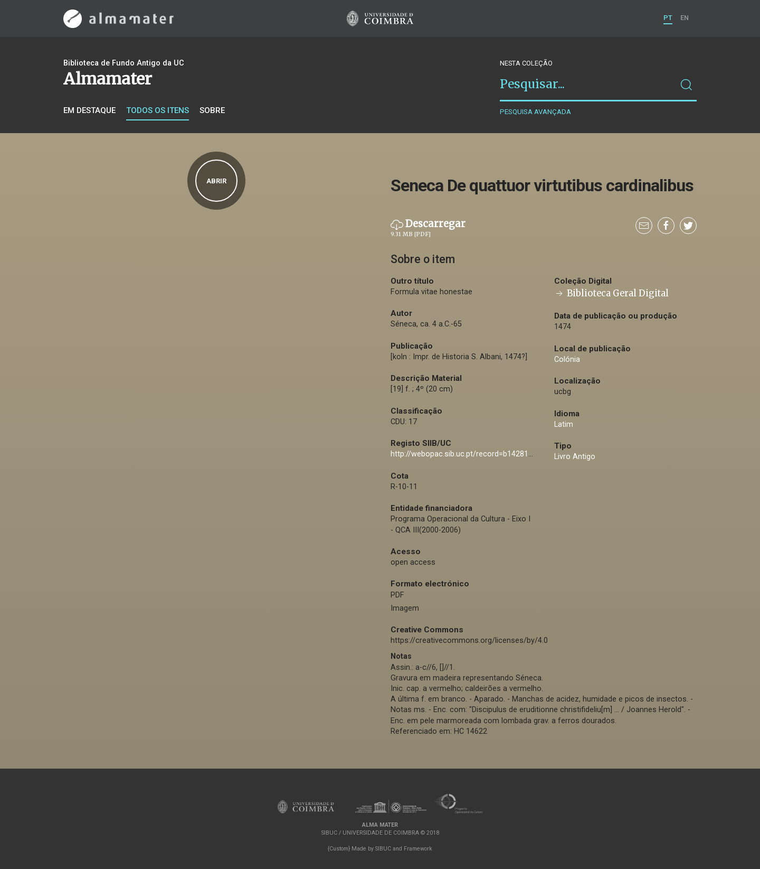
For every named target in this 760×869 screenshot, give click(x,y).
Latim (563, 424)
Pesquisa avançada (535, 112)
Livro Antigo (574, 456)
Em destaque (89, 110)
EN (684, 18)
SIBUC (383, 848)
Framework (418, 848)
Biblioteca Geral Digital (611, 293)
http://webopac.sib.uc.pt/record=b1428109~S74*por (481, 454)
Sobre (212, 110)
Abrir (216, 181)
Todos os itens (157, 110)
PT (667, 18)
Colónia (567, 359)
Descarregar (428, 228)
